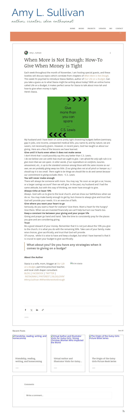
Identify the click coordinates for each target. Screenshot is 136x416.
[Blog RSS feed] (124, 411)
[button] (120, 33)
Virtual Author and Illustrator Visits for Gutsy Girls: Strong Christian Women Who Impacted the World (67, 360)
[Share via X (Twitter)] (31, 310)
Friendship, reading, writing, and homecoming (28, 360)
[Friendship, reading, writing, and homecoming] (30, 344)
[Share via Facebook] (25, 310)
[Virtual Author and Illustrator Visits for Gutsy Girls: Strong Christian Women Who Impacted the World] (68, 344)
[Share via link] (43, 310)
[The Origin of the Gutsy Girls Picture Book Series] (106, 344)
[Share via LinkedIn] (37, 310)
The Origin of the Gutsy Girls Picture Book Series (104, 360)
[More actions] (110, 52)
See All (120, 330)
